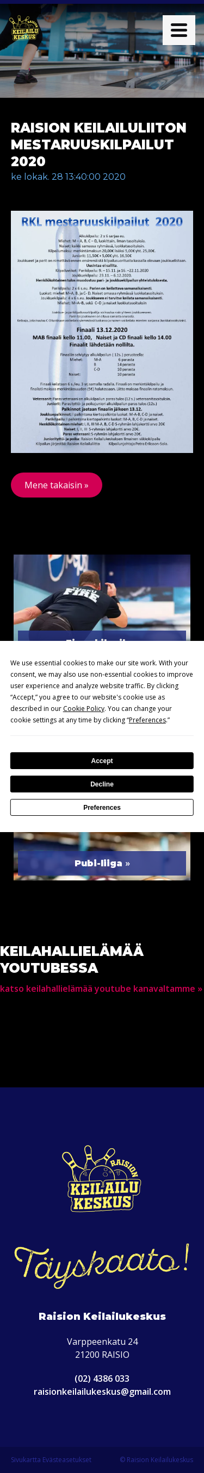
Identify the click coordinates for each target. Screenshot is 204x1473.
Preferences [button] (147, 720)
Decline (102, 784)
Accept (102, 761)
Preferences (102, 807)
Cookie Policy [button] (83, 708)
